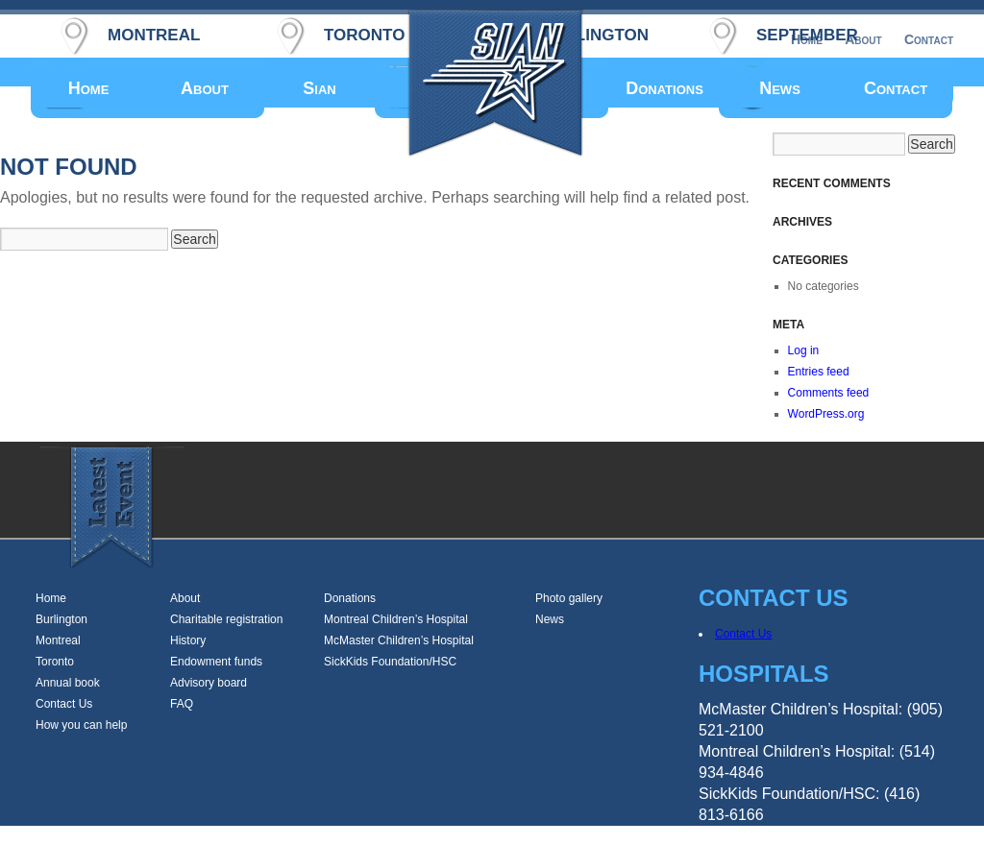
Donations (664, 88)
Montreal (58, 640)
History (188, 640)
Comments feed (829, 392)
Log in (804, 350)
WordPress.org (826, 414)
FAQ (181, 704)
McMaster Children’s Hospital (399, 640)
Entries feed (818, 371)
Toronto (55, 661)
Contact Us (64, 704)
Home (89, 88)
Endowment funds (216, 661)
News (779, 88)
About (205, 88)
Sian (319, 88)
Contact (895, 88)
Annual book (68, 682)
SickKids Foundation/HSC (390, 661)
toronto (364, 32)
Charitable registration (226, 619)
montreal (154, 32)
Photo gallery (569, 598)
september (807, 32)
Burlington (61, 619)
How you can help (81, 725)
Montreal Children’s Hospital (396, 619)
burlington (594, 32)
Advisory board (208, 682)
